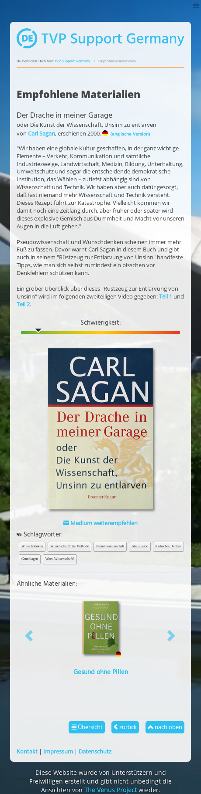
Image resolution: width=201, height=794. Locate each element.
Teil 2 (23, 304)
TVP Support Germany (72, 61)
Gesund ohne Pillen (100, 672)
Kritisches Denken (168, 546)
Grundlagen (29, 559)
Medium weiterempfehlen (100, 523)
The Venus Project (110, 790)
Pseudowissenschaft (110, 546)
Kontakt (27, 751)
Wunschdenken (32, 546)
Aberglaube (140, 546)
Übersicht (87, 727)
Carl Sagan (41, 133)
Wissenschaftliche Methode (69, 546)
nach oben (165, 727)
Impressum (58, 751)
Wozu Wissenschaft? (59, 559)
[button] (29, 635)
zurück (125, 727)
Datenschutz (95, 751)
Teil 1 (165, 296)
